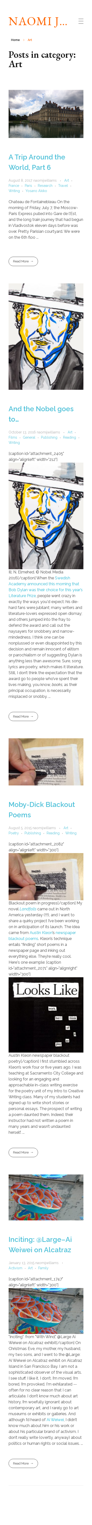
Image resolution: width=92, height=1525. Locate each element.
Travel (63, 186)
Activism (15, 1268)
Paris (28, 186)
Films (13, 437)
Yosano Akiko (36, 191)
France (14, 186)
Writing (14, 191)
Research (45, 186)
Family (43, 1268)
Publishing (49, 437)
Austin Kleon (41, 932)
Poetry (14, 833)
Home (15, 40)
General (29, 437)
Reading (69, 437)
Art (66, 180)
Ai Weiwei (55, 1419)
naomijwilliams (45, 180)
